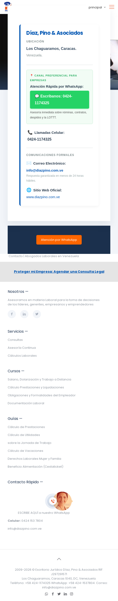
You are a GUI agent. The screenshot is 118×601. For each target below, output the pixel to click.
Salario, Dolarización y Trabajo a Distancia (39, 379)
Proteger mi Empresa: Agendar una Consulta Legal (59, 271)
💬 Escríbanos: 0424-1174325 (53, 99)
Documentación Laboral (26, 403)
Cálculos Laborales (22, 355)
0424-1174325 (39, 139)
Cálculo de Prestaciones (26, 427)
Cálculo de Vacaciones (25, 451)
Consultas (15, 340)
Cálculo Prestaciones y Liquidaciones (36, 387)
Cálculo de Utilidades (24, 435)
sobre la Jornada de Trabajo (29, 443)
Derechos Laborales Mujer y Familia (34, 458)
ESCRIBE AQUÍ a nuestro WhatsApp (44, 513)
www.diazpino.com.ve (43, 197)
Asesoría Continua (22, 347)
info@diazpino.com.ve (44, 170)
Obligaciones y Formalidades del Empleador (42, 395)
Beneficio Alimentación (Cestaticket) (35, 466)
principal (97, 7)
